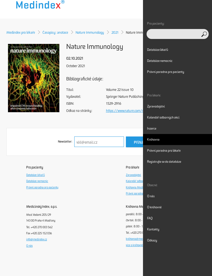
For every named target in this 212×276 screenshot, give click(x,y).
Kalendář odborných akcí (140, 181)
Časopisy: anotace (55, 32)
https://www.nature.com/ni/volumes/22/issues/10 (142, 110)
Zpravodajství (133, 175)
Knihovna (153, 139)
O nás (29, 246)
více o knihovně (134, 245)
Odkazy (152, 240)
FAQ (150, 218)
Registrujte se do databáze (164, 161)
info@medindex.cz (36, 239)
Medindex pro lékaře (20, 32)
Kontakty (153, 229)
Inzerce (151, 128)
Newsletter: (65, 142)
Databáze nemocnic (37, 181)
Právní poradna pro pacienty (42, 188)
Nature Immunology (90, 32)
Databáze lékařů (35, 175)
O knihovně (154, 207)
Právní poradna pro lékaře (141, 194)
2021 (115, 32)
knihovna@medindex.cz (139, 239)
